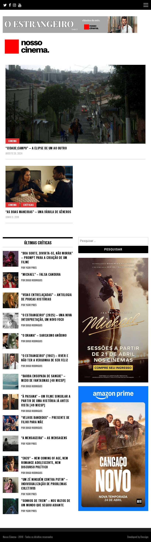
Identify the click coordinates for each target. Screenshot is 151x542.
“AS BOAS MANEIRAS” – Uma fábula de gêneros (38, 212)
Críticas (28, 205)
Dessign (144, 537)
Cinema (12, 141)
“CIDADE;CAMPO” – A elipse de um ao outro (36, 148)
